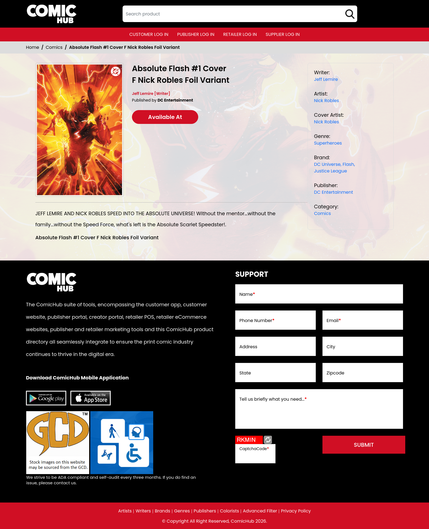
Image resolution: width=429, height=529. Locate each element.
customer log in (148, 34)
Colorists (229, 511)
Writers (143, 511)
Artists (125, 511)
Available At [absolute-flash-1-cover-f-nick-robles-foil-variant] (165, 117)
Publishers (205, 511)
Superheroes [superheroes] (328, 143)
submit (364, 445)
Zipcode (335, 373)
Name (247, 294)
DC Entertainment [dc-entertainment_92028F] (333, 192)
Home (32, 47)
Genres (182, 511)
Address (248, 347)
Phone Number (256, 321)
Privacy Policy (296, 511)
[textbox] (240, 14)
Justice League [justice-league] (330, 171)
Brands (162, 511)
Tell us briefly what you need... (273, 399)
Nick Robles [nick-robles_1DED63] (326, 100)
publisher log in (195, 34)
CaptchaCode (254, 449)
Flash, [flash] (349, 164)
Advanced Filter (260, 511)
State (245, 373)
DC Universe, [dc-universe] (327, 164)
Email (334, 321)
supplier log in (283, 34)
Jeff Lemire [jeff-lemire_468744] (326, 79)
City (331, 347)
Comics (54, 47)
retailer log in (240, 34)
